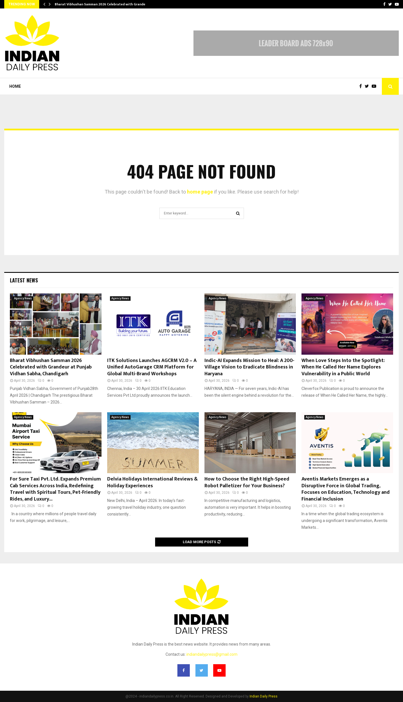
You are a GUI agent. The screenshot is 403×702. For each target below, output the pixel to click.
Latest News (24, 280)
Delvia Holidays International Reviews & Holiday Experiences (152, 482)
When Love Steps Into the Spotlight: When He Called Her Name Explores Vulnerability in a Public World (343, 367)
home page (200, 192)
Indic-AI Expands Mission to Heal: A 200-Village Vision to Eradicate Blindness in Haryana (249, 367)
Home (15, 86)
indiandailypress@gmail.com (211, 654)
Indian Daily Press (264, 696)
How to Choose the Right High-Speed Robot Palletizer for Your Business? (246, 482)
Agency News (23, 298)
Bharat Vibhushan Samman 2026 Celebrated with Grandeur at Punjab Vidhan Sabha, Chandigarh (51, 367)
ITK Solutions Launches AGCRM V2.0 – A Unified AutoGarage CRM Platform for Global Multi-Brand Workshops (152, 367)
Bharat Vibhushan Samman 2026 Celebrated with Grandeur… (103, 4)
